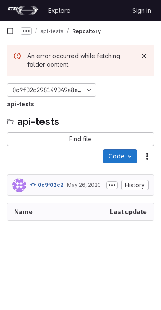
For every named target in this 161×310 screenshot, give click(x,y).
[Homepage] (23, 10)
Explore (59, 10)
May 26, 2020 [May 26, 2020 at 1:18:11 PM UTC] (84, 185)
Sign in (141, 10)
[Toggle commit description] (112, 185)
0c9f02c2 (47, 184)
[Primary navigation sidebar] (10, 31)
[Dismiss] (144, 56)
